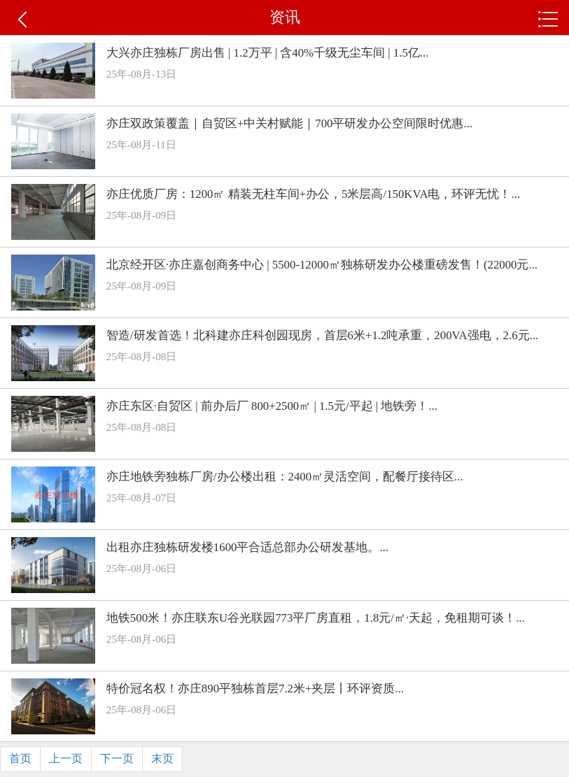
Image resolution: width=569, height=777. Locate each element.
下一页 (117, 758)
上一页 (66, 758)
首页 (20, 758)
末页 (162, 758)
